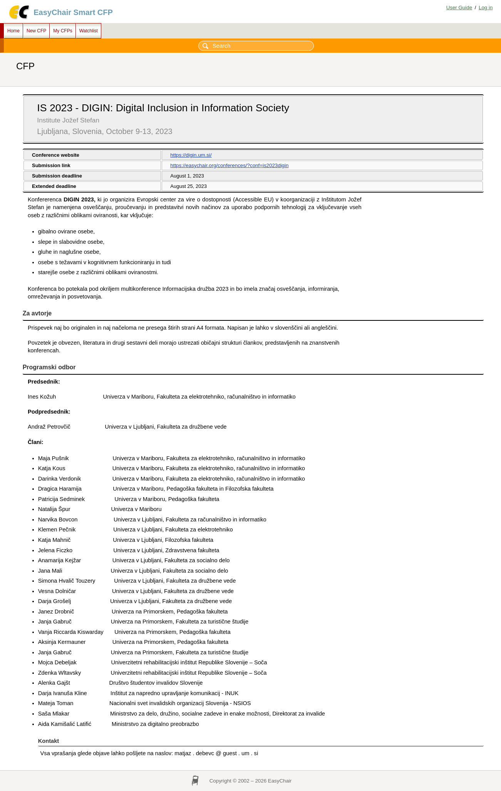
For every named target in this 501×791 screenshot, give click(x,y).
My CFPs (62, 31)
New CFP (36, 31)
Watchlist (88, 31)
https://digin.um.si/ (190, 155)
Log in (486, 7)
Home (13, 31)
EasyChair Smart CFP (73, 12)
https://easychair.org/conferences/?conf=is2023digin (229, 165)
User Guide (459, 7)
